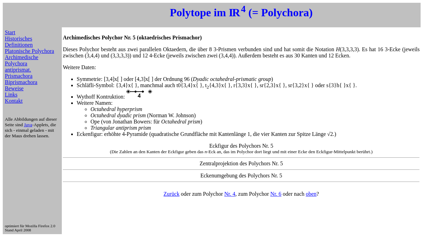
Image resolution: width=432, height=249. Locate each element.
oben (311, 194)
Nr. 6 (275, 194)
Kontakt (14, 101)
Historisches (18, 39)
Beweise (14, 88)
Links (11, 95)
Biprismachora (21, 82)
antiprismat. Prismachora (18, 73)
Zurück (172, 194)
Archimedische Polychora (21, 60)
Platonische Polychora (29, 51)
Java (28, 124)
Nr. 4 (230, 194)
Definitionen (19, 45)
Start (10, 32)
